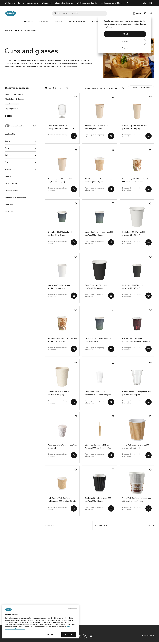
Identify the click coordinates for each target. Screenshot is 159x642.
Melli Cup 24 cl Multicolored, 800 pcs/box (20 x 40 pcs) (98, 180)
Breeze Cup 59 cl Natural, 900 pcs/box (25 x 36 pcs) (134, 127)
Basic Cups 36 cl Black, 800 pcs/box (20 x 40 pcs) (133, 286)
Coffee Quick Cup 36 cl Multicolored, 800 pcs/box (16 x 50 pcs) (136, 340)
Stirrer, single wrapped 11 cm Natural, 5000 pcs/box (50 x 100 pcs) (98, 446)
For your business (77, 22)
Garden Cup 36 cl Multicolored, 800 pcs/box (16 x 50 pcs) (62, 340)
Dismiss (125, 48)
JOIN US (125, 34)
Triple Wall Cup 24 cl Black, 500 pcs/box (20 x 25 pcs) (98, 499)
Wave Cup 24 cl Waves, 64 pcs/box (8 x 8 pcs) (62, 446)
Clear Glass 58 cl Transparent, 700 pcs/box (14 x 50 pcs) (136, 393)
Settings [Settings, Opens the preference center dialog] (50, 634)
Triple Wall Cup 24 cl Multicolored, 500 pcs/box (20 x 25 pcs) (136, 499)
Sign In (125, 42)
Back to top (148, 635)
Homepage (8, 30)
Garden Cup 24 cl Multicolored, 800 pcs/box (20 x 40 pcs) (135, 180)
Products (28, 22)
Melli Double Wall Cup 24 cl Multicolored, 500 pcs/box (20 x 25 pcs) (62, 500)
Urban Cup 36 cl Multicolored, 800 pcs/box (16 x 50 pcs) (99, 340)
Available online (23, 125)
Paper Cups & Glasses (14, 94)
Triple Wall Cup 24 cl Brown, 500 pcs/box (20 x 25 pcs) (135, 446)
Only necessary (72, 608)
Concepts (43, 22)
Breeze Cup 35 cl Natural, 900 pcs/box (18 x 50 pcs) (60, 180)
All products (18, 30)
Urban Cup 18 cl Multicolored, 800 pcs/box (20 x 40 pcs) (62, 233)
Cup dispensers (11, 109)
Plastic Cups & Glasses (14, 99)
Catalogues (97, 22)
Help (144, 3)
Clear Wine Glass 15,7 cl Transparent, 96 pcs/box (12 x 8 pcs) (61, 127)
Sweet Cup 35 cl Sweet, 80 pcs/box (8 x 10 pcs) (59, 393)
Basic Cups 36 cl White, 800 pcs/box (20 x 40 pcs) (59, 286)
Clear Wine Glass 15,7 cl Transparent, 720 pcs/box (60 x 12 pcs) (99, 393)
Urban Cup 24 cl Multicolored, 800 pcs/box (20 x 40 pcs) (99, 233)
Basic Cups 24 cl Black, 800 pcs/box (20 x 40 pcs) (96, 286)
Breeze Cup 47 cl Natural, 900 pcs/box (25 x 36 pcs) (97, 127)
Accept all (68, 634)
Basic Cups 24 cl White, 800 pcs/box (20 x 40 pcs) (133, 233)
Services (58, 22)
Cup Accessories (12, 104)
